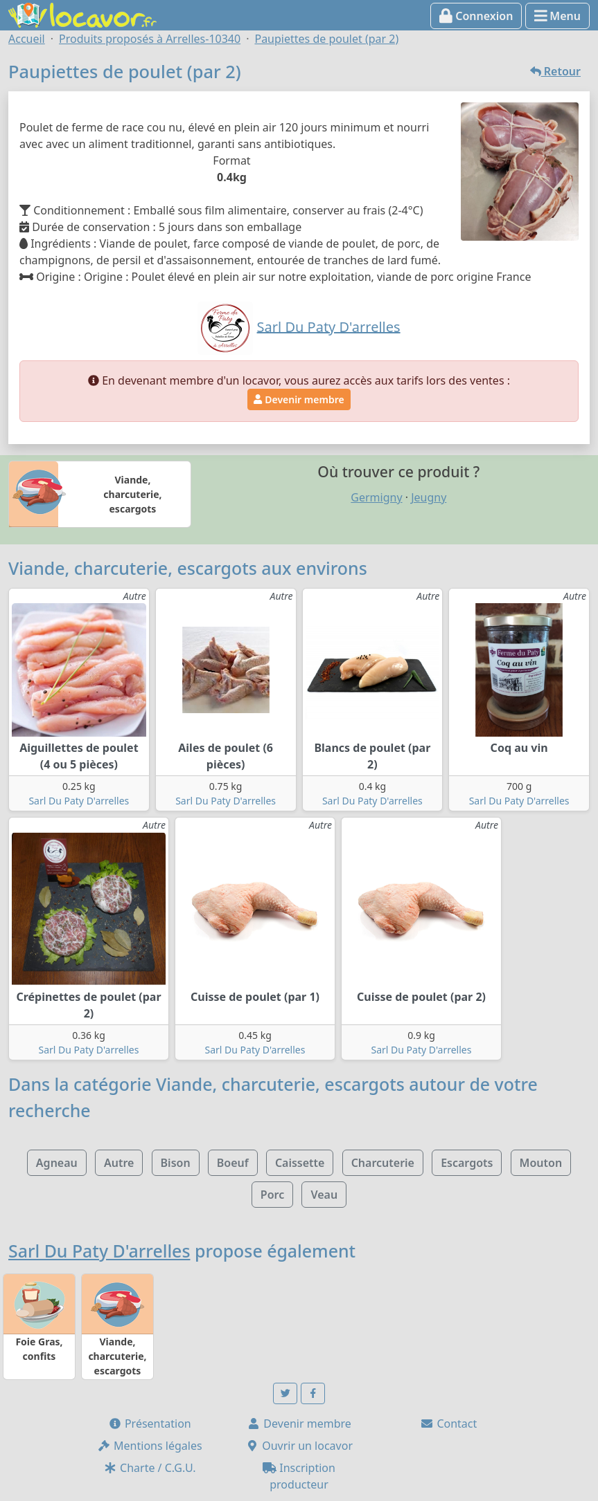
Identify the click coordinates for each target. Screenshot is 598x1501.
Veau (323, 1194)
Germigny (376, 497)
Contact (448, 1423)
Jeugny (428, 497)
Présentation (149, 1423)
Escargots (467, 1162)
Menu (557, 16)
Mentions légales (149, 1445)
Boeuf (233, 1162)
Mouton (541, 1162)
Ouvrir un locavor (299, 1445)
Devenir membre (299, 399)
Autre (119, 1162)
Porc (272, 1194)
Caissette (300, 1162)
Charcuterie (382, 1162)
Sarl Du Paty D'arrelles (78, 800)
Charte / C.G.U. (149, 1467)
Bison (176, 1162)
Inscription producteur (299, 1476)
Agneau (57, 1162)
